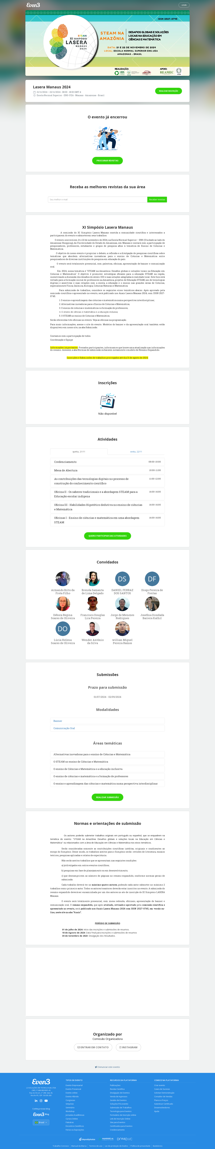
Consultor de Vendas (163, 1097)
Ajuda (156, 1112)
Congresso (70, 1100)
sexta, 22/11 (136, 451)
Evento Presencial (74, 1089)
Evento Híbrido (72, 1097)
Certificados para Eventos (121, 1127)
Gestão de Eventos (118, 1100)
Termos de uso (95, 1147)
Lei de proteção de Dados (116, 1147)
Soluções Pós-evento (119, 1104)
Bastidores (159, 1147)
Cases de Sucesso (162, 1089)
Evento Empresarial (74, 1085)
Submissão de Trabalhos (121, 1108)
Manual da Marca (77, 1147)
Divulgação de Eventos (120, 1093)
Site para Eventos (117, 1123)
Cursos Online (72, 1119)
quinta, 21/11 (79, 451)
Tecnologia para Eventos (121, 1112)
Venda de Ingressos (119, 1097)
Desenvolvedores (162, 1108)
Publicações (115, 1085)
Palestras (70, 1123)
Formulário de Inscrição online (123, 1116)
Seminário (70, 1108)
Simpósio (70, 1104)
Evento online (72, 1093)
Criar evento (159, 1085)
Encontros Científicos (75, 1127)
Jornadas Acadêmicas (75, 1116)
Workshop (70, 1112)
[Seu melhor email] (97, 200)
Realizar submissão (107, 797)
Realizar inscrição (168, 91)
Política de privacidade (141, 1147)
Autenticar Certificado (163, 1104)
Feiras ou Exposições (75, 1131)
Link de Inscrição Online (120, 1119)
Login (184, 5)
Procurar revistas (107, 160)
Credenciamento (117, 1131)
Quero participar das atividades (108, 535)
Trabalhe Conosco (59, 1147)
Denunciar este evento (107, 1067)
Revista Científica (117, 1089)
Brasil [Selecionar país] (41, 1122)
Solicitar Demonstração (164, 1093)
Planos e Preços (161, 1100)
